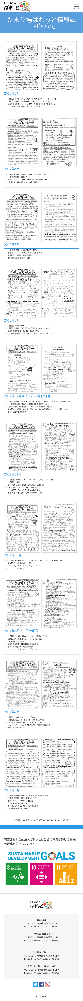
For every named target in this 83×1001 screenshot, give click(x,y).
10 (40, 819)
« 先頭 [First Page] (17, 819)
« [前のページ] (21, 819)
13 (52, 819)
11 (44, 819)
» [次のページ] (61, 819)
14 (56, 819)
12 (48, 819)
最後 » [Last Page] (66, 819)
